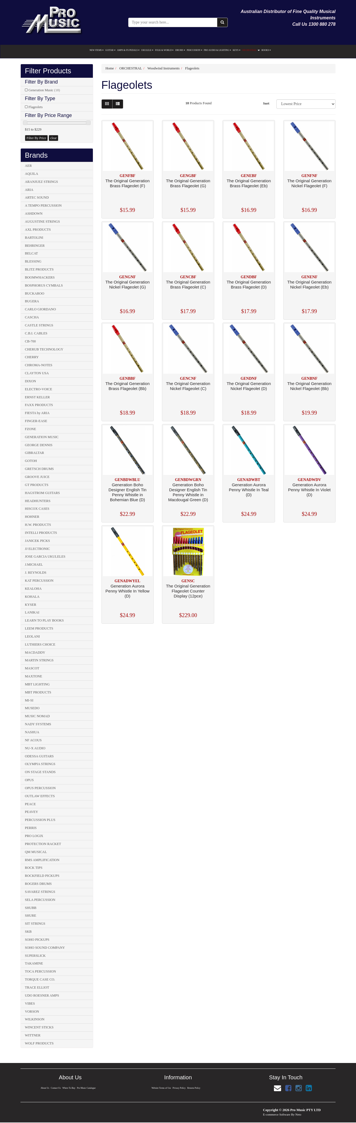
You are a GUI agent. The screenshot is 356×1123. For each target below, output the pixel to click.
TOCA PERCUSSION (40, 971)
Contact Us (56, 1088)
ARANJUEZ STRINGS (41, 182)
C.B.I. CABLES (36, 333)
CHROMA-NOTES (38, 365)
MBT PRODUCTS (38, 692)
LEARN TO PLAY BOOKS (44, 620)
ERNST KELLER (37, 397)
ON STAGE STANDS (40, 772)
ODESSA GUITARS (39, 756)
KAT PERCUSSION (39, 581)
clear (53, 138)
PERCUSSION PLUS (40, 820)
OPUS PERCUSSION (40, 788)
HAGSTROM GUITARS (42, 493)
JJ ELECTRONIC (37, 549)
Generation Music (44, 90)
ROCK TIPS (33, 868)
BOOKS (266, 50)
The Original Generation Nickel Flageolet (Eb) (309, 284)
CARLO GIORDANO (40, 309)
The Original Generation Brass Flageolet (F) (127, 183)
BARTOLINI (34, 238)
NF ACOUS (33, 740)
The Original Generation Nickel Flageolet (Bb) (309, 386)
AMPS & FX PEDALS (128, 50)
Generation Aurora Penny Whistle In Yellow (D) (128, 591)
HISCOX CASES (37, 509)
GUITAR (110, 50)
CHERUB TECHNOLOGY (44, 349)
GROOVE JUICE (37, 477)
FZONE (30, 429)
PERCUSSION (194, 50)
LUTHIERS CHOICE (40, 644)
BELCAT (31, 253)
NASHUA (32, 732)
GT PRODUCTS (36, 485)
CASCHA (32, 317)
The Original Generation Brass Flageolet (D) (249, 284)
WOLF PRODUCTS (39, 1043)
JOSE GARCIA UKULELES (45, 556)
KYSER (30, 605)
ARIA (29, 190)
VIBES (30, 1003)
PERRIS (30, 828)
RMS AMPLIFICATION (42, 860)
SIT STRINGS (35, 924)
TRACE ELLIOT (37, 987)
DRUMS (180, 50)
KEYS (236, 50)
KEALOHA (33, 589)
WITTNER (32, 1035)
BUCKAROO (34, 293)
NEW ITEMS (97, 50)
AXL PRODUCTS (38, 230)
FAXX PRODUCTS (39, 405)
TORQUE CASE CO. (40, 979)
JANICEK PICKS (37, 541)
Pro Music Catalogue (86, 1088)
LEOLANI (32, 636)
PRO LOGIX (34, 836)
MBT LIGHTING (37, 684)
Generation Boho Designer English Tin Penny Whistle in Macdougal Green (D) (188, 492)
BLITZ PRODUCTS (39, 269)
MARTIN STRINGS (39, 660)
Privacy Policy (179, 1088)
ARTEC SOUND (37, 197)
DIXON (30, 381)
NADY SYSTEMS (38, 724)
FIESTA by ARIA (37, 413)
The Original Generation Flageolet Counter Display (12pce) (188, 591)
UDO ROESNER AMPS (42, 995)
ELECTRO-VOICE (38, 389)
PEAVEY (31, 812)
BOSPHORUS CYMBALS (44, 285)
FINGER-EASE (36, 421)
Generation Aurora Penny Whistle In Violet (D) (309, 489)
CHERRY (32, 357)
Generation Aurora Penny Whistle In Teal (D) (249, 489)
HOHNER (32, 517)
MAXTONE (33, 676)
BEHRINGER (35, 246)
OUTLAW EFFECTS (40, 796)
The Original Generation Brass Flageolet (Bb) (127, 386)
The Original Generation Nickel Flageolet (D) (249, 386)
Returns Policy (194, 1088)
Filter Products (48, 71)
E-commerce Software (276, 1114)
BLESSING (33, 261)
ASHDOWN (34, 213)
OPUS (29, 780)
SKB (28, 932)
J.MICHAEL (34, 564)
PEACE (30, 804)
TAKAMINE (34, 963)
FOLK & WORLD (164, 50)
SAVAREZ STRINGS (40, 892)
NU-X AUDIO (35, 748)
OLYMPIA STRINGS (40, 764)
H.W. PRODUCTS (38, 525)
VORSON (32, 1011)
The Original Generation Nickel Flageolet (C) (188, 386)
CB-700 (30, 341)
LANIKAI (32, 612)
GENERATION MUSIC (42, 437)
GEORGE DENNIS (39, 445)
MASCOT (32, 668)
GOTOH (31, 461)
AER (28, 166)
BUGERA (32, 301)
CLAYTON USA (37, 373)
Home (110, 68)
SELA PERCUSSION (40, 900)
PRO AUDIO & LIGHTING (217, 50)
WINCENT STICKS (39, 1027)
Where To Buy (68, 1088)
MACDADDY (35, 652)
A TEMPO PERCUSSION (43, 205)
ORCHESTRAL (251, 50)
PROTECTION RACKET (43, 844)
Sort (266, 103)
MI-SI (29, 700)
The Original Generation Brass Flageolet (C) (188, 284)
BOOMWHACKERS (40, 277)
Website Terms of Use (161, 1088)
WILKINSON (34, 1019)
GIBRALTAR (34, 453)
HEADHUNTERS (37, 501)
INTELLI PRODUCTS (41, 533)
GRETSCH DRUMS (39, 469)
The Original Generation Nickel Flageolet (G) (127, 284)
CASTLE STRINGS (39, 325)
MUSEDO (32, 708)
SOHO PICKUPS (37, 940)
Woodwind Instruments (163, 68)
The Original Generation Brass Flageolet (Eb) (249, 183)
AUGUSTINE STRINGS (42, 221)
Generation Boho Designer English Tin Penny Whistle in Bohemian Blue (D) (127, 492)
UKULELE (147, 50)
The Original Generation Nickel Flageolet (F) (309, 183)
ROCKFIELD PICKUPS (42, 876)
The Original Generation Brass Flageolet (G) (188, 183)
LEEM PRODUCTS (39, 628)
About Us (44, 1088)
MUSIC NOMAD (37, 716)
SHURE (30, 915)
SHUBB (30, 908)
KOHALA (32, 597)
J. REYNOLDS (35, 573)
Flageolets (35, 107)
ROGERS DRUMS (38, 884)
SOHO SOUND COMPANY (45, 948)
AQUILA (31, 174)
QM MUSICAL (36, 852)
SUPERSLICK (35, 956)
